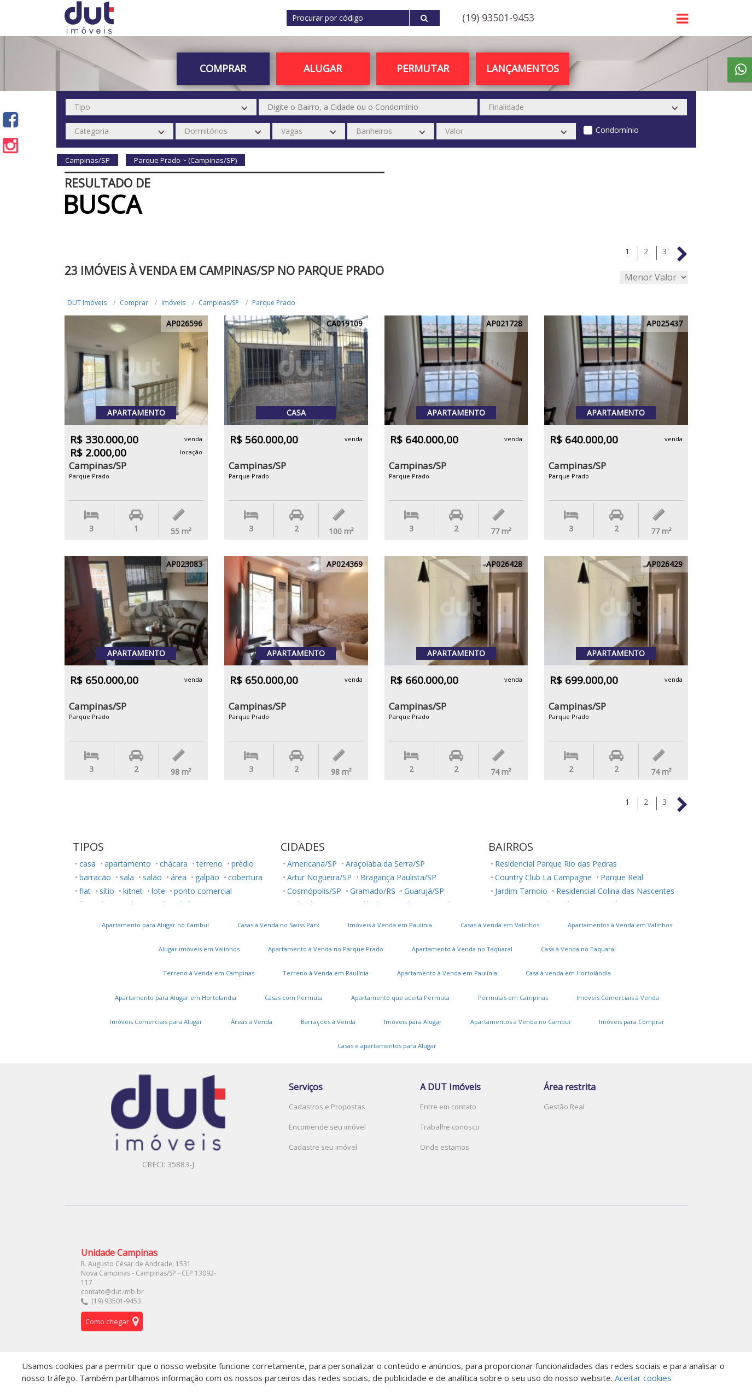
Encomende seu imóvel (327, 1127)
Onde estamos (444, 1147)
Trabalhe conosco (450, 1127)
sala (127, 877)
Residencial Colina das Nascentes (615, 891)
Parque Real (622, 877)
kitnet (133, 891)
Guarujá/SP (424, 891)
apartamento (127, 863)
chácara (174, 863)
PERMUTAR (423, 68)
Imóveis (173, 302)
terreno (209, 863)
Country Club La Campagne (543, 877)
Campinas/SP (219, 302)
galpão (207, 877)
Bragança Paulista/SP (398, 877)
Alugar (323, 68)
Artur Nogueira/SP (319, 877)
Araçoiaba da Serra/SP (385, 863)
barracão (95, 877)
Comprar (223, 68)
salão (152, 877)
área (178, 877)
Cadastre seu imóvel (323, 1147)
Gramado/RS (372, 891)
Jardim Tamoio (521, 891)
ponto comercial (203, 891)
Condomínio (617, 129)
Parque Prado (273, 302)
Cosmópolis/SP (314, 891)
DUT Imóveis (87, 302)
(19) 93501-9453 (498, 17)
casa (87, 863)
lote (158, 891)
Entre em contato (448, 1107)
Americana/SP (312, 863)
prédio (242, 863)
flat (85, 891)
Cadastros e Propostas (327, 1107)
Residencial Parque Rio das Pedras (556, 863)
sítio (107, 891)
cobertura (245, 877)
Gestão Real (564, 1107)
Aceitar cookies (643, 1377)
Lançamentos (522, 68)
